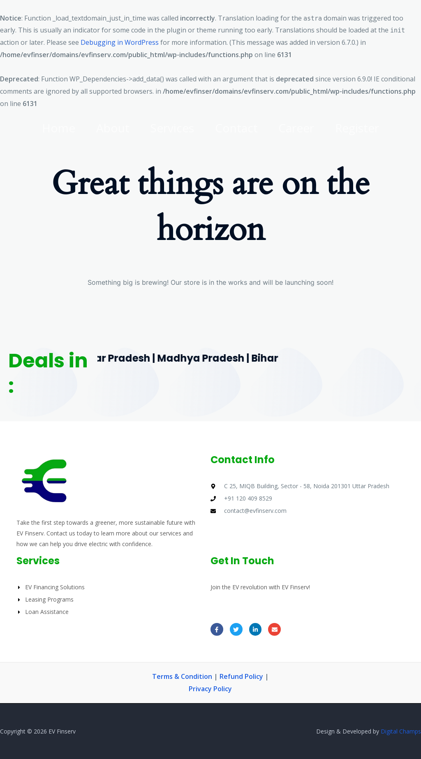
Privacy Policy (210, 688)
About (109, 128)
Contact (237, 128)
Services (171, 128)
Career (300, 128)
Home (53, 128)
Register (363, 128)
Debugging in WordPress (120, 42)
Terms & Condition (182, 676)
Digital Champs (401, 731)
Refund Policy (242, 676)
